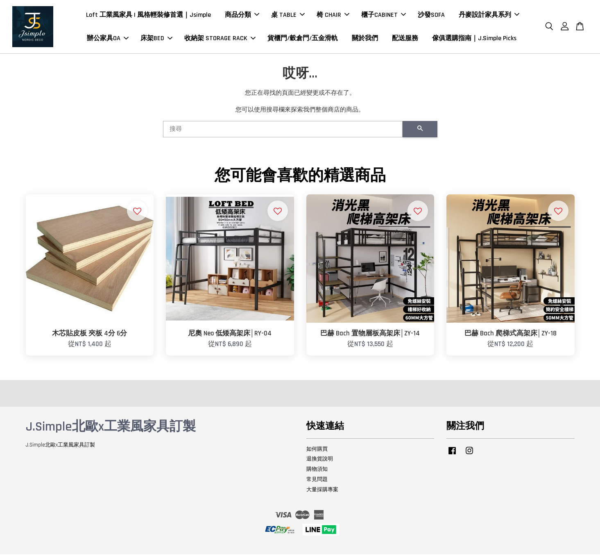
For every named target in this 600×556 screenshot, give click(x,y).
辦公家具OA (108, 39)
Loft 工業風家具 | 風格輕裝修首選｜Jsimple (148, 15)
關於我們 (365, 39)
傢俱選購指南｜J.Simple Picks (474, 39)
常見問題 (317, 481)
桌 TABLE (288, 15)
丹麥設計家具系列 (489, 15)
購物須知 (317, 471)
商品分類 (242, 15)
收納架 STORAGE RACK (220, 39)
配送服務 (405, 39)
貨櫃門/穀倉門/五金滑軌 (302, 39)
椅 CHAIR (333, 15)
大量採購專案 (322, 491)
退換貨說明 (319, 461)
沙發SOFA (431, 15)
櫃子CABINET (383, 15)
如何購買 (317, 450)
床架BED (156, 39)
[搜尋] (283, 131)
